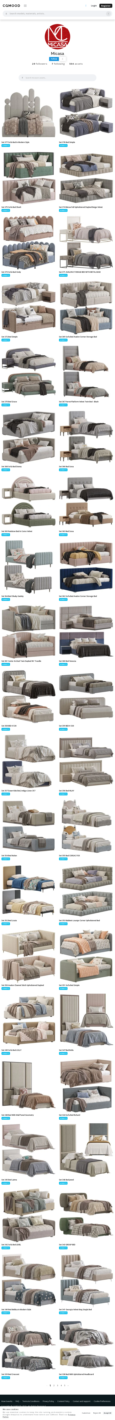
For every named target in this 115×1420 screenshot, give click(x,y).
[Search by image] (108, 13)
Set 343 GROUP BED (67, 1245)
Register (106, 5)
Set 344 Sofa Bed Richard (69, 1115)
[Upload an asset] (86, 6)
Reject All (97, 1413)
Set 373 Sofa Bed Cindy (11, 272)
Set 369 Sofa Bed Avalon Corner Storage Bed (78, 337)
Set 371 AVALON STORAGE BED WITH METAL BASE (80, 272)
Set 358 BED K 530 (8, 726)
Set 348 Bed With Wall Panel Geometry (17, 1115)
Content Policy (63, 1401)
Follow (54, 59)
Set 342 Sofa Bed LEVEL (11, 1245)
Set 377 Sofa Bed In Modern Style (15, 142)
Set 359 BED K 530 (66, 726)
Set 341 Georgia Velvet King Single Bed (75, 1309)
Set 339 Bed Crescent (10, 1374)
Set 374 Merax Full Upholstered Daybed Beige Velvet (81, 207)
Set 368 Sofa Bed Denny (11, 466)
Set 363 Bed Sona (66, 531)
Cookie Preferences (102, 1401)
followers (39, 63)
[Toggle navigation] (25, 6)
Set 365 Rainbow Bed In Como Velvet (16, 531)
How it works (6, 1401)
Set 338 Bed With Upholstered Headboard (76, 1374)
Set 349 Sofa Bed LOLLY (11, 1050)
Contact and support (81, 1401)
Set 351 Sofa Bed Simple (69, 985)
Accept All (107, 1413)
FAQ (17, 1401)
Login (94, 5)
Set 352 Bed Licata (9, 920)
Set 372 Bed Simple (9, 337)
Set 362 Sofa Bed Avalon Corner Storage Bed (78, 596)
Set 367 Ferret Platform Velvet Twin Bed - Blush (79, 402)
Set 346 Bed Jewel (66, 1180)
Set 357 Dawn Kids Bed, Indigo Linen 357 (18, 791)
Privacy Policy (48, 1401)
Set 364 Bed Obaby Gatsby (12, 596)
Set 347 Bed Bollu (66, 1050)
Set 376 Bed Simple (67, 142)
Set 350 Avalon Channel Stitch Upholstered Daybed (22, 985)
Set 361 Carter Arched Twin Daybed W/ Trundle (21, 661)
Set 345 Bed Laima (9, 1180)
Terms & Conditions (30, 1401)
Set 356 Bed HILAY (66, 791)
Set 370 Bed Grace (9, 402)
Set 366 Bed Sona (66, 466)
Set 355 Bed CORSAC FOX (69, 855)
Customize (86, 1413)
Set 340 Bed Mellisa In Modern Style (16, 1309)
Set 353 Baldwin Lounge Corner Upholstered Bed (79, 920)
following (58, 63)
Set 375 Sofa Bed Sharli (11, 207)
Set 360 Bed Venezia (67, 661)
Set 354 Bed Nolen (9, 855)
